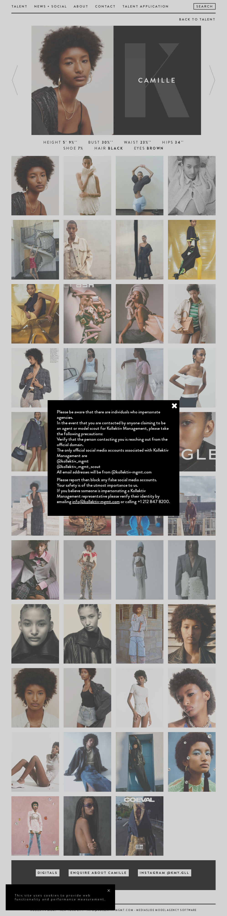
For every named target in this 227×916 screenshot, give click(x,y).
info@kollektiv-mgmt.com (96, 501)
